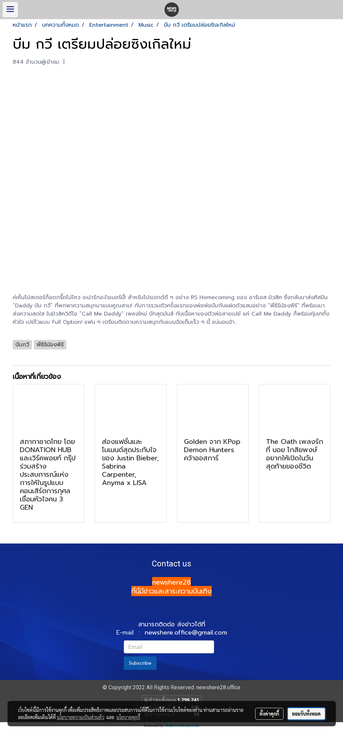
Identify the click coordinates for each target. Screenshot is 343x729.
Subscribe (140, 663)
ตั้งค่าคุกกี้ (269, 714)
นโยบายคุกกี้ (128, 717)
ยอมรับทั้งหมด (306, 714)
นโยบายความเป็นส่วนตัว (80, 717)
